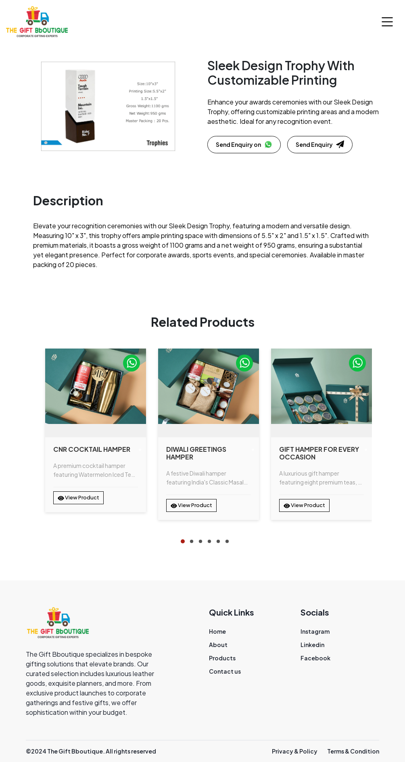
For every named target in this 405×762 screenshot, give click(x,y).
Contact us (225, 671)
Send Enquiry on (244, 144)
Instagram (315, 631)
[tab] (183, 541)
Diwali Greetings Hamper (196, 453)
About (218, 644)
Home (217, 631)
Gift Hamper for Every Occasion (319, 453)
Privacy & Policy (294, 751)
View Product (78, 497)
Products (222, 658)
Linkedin (312, 644)
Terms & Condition (353, 751)
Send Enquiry (320, 144)
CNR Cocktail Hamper (91, 449)
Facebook (315, 658)
